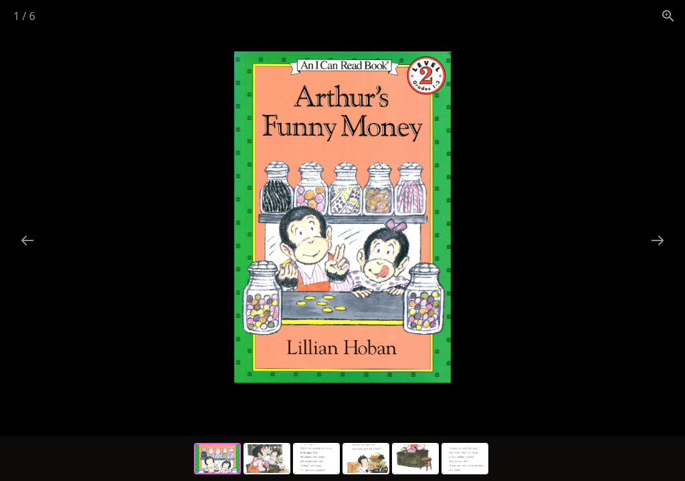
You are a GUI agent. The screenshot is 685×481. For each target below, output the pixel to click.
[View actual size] (668, 15)
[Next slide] (658, 240)
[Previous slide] (27, 240)
